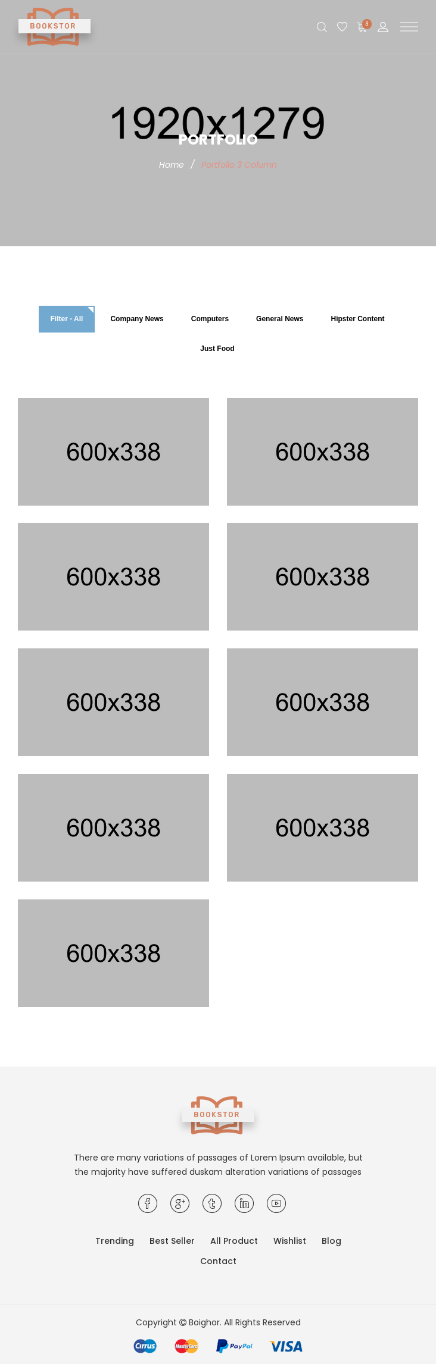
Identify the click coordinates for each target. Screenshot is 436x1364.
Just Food (217, 348)
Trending (114, 1241)
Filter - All (67, 319)
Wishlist (289, 1241)
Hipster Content (357, 319)
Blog (331, 1241)
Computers (210, 319)
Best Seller (172, 1241)
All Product (234, 1241)
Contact (218, 1261)
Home (171, 165)
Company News (136, 319)
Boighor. (205, 1322)
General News (279, 319)
